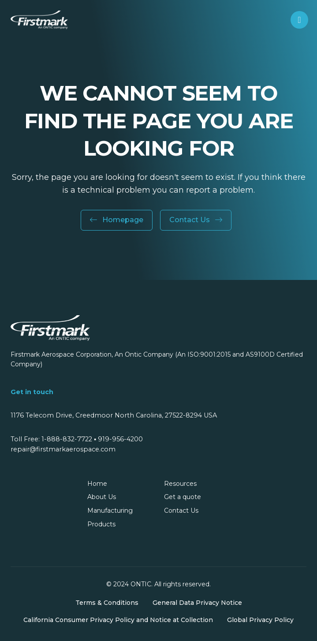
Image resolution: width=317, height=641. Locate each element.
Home (97, 484)
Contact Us (195, 220)
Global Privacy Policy (260, 620)
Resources (180, 484)
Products (101, 524)
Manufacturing (110, 510)
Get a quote (182, 497)
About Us (101, 497)
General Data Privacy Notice (197, 603)
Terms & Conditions (106, 603)
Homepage (116, 220)
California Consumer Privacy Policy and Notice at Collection (118, 620)
